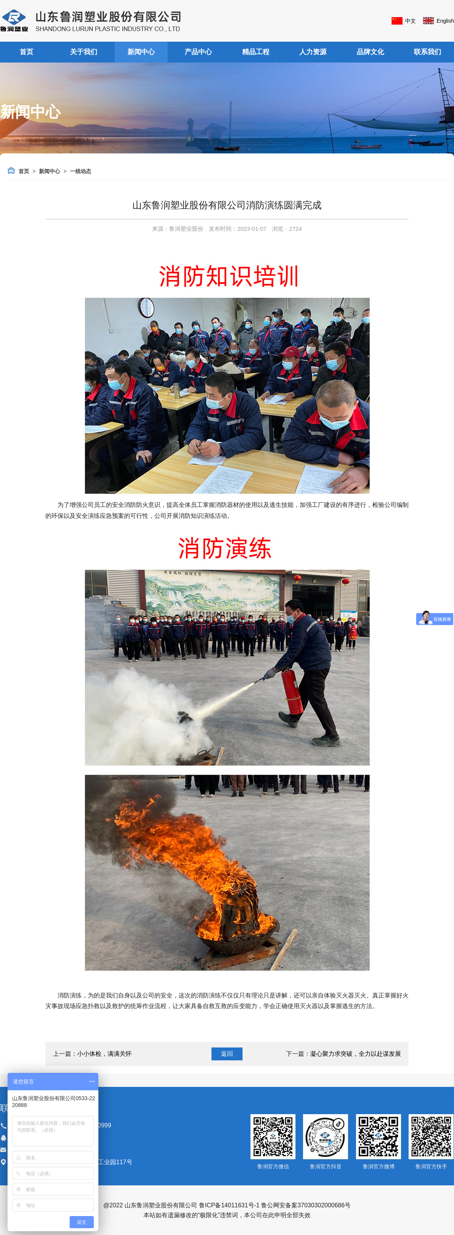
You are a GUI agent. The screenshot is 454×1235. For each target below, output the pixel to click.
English (445, 21)
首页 (26, 52)
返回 (227, 1054)
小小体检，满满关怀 (104, 1054)
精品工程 (255, 52)
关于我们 (83, 52)
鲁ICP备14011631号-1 (229, 1205)
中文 (410, 21)
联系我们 (427, 52)
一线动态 (80, 171)
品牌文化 (370, 52)
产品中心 (198, 52)
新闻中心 (141, 52)
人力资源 (313, 52)
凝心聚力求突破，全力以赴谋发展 (355, 1054)
